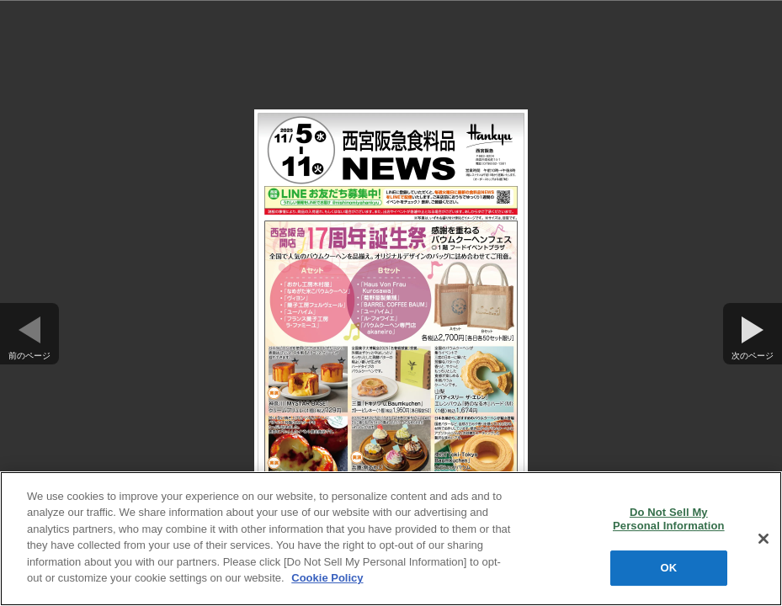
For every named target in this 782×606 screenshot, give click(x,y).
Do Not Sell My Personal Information (669, 519)
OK (668, 567)
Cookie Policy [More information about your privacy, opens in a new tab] (327, 577)
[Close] (763, 538)
